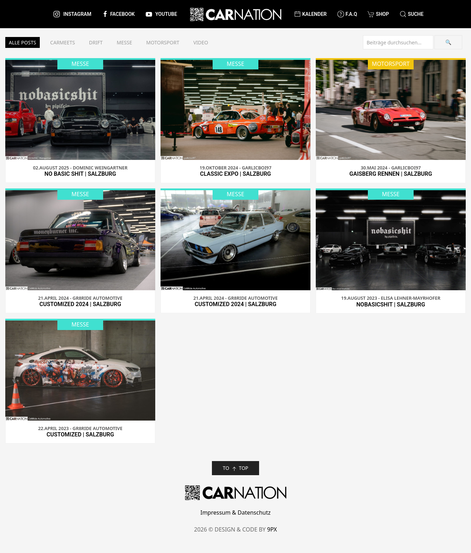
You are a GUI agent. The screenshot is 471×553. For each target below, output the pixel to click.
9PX (272, 529)
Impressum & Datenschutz (235, 512)
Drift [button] (96, 42)
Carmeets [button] (62, 42)
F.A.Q (347, 14)
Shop (378, 14)
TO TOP (236, 468)
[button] (411, 14)
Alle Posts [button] (22, 42)
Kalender (310, 14)
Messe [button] (124, 42)
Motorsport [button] (162, 42)
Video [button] (200, 42)
